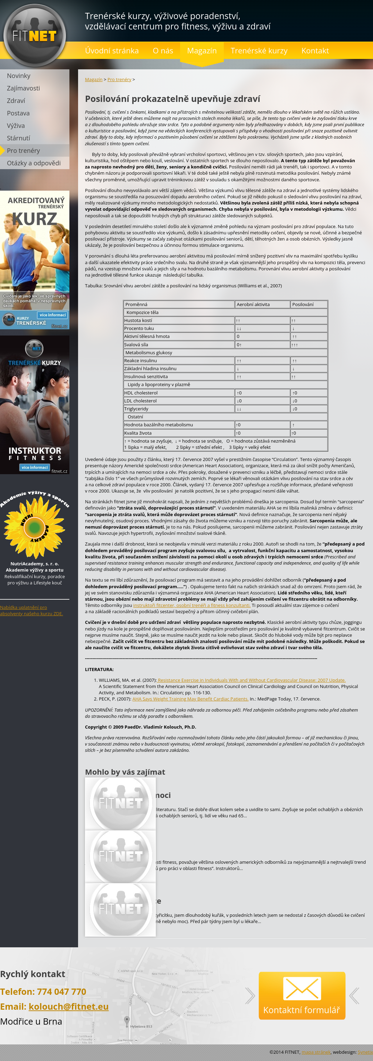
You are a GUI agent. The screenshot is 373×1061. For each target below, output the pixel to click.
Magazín (94, 79)
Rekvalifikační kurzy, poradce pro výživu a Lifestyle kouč (34, 570)
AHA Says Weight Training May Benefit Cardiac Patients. (191, 699)
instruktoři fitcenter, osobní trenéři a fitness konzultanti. (192, 605)
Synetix (365, 1052)
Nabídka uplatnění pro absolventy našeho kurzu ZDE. (31, 610)
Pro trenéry (120, 79)
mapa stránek (316, 1052)
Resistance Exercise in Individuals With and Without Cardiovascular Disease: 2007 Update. (251, 680)
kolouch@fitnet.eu (69, 1006)
